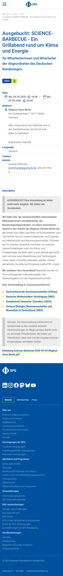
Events (15, 14)
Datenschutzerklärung (37, 571)
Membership (23, 400)
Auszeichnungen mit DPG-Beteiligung (20, 528)
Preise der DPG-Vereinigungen (16, 524)
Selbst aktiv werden (11, 464)
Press (34, 400)
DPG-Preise (7, 516)
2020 (22, 14)
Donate (8, 400)
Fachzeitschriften (10, 548)
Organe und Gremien (12, 418)
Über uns (6, 410)
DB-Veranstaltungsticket (14, 499)
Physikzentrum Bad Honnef (15, 430)
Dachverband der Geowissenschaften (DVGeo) (31, 291)
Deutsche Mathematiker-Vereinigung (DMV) (30, 296)
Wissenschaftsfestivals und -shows (19, 471)
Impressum (7, 571)
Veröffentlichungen (11, 532)
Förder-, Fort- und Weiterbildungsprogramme (23, 475)
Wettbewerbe (8, 482)
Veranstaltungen (10, 491)
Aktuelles (6, 537)
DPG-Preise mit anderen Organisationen (21, 520)
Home (6, 14)
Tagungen (7, 467)
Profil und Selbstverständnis (15, 415)
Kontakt (6, 437)
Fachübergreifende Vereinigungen (18, 450)
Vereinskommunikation (13, 426)
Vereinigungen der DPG (13, 442)
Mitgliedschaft (9, 422)
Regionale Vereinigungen (14, 454)
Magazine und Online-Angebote (17, 545)
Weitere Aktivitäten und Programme (19, 486)
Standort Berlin (9, 433)
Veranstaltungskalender (13, 496)
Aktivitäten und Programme (15, 459)
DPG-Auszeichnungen (13, 504)
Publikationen (8, 541)
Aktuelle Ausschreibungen (14, 509)
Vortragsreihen (9, 479)
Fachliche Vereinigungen (14, 447)
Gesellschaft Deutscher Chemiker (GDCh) (29, 301)
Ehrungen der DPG (11, 513)
